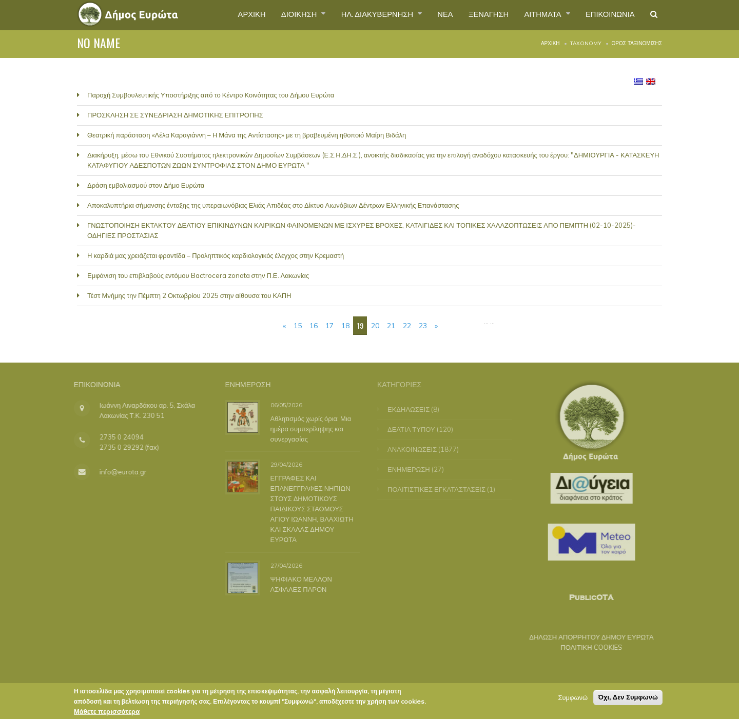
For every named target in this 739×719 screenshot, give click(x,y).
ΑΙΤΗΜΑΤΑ (535, 15)
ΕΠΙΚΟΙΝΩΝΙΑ (606, 15)
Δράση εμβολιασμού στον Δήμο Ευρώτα (145, 185)
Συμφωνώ (573, 697)
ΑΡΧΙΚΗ (220, 15)
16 (313, 325)
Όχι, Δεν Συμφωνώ (628, 697)
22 (407, 325)
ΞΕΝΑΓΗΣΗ (475, 15)
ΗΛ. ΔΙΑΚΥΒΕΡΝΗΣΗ (356, 15)
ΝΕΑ (428, 15)
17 (329, 325)
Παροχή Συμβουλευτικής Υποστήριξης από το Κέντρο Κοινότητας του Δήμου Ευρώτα (210, 95)
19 (360, 325)
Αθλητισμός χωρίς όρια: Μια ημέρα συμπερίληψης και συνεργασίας (308, 428)
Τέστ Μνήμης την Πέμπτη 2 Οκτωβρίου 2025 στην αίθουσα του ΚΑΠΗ (189, 295)
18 (345, 325)
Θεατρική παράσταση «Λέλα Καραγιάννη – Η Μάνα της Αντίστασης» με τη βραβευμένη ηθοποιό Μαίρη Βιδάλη (246, 135)
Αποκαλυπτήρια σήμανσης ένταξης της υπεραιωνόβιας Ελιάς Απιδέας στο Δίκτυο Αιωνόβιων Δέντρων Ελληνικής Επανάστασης (273, 205)
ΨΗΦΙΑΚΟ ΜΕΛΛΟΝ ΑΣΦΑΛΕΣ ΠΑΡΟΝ (298, 583)
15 (298, 325)
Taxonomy (585, 43)
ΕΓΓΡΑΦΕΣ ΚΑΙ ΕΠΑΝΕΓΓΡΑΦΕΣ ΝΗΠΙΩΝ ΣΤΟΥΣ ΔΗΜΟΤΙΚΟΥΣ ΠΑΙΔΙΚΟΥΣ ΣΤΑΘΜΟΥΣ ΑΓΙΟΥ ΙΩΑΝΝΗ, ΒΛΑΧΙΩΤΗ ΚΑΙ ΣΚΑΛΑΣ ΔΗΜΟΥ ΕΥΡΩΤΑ (309, 509)
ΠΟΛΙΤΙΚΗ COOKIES (585, 647)
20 (375, 325)
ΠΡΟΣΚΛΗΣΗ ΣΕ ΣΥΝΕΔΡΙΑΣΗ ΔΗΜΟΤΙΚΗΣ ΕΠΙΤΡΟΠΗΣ (175, 115)
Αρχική (550, 43)
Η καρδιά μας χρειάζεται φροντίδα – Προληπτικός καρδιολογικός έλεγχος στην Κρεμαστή (215, 255)
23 (423, 325)
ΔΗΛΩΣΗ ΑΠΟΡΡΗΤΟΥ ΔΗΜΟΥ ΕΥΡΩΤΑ (585, 637)
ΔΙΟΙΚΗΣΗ (272, 15)
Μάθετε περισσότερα (107, 711)
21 (391, 325)
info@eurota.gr (116, 472)
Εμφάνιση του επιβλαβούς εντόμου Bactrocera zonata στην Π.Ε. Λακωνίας (198, 275)
